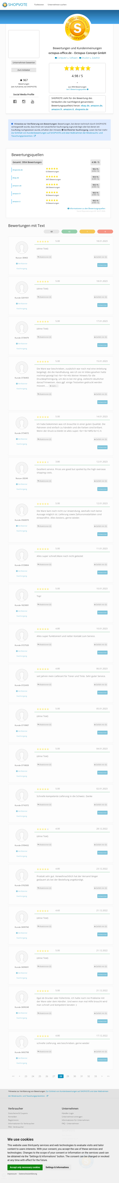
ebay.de (16, 178)
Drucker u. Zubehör (89, 57)
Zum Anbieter (24, 70)
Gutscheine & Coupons (18, 1113)
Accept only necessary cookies (25, 1167)
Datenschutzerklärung (28, 1174)
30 (74, 1076)
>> (108, 1076)
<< (13, 1076)
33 (95, 1076)
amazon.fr (17, 193)
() (100, 257)
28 (61, 1076)
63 (52, 231)
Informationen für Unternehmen (75, 1120)
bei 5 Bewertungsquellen (77, 89)
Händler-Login (68, 1113)
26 (47, 1076)
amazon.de (17, 185)
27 (54, 1076)
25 (40, 1076)
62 (69, 231)
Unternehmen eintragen (72, 1116)
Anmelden (12, 1116)
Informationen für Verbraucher (21, 1123)
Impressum (12, 1174)
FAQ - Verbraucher (16, 1127)
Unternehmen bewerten (24, 62)
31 (81, 1076)
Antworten (102, 265)
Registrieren (13, 1120)
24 (33, 1076)
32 (88, 1076)
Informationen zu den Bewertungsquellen (86, 208)
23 (26, 1076)
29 (67, 1076)
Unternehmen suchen (57, 4)
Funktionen (39, 4)
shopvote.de (18, 170)
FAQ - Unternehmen (70, 1123)
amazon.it (16, 201)
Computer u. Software (66, 57)
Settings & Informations (57, 1167)
